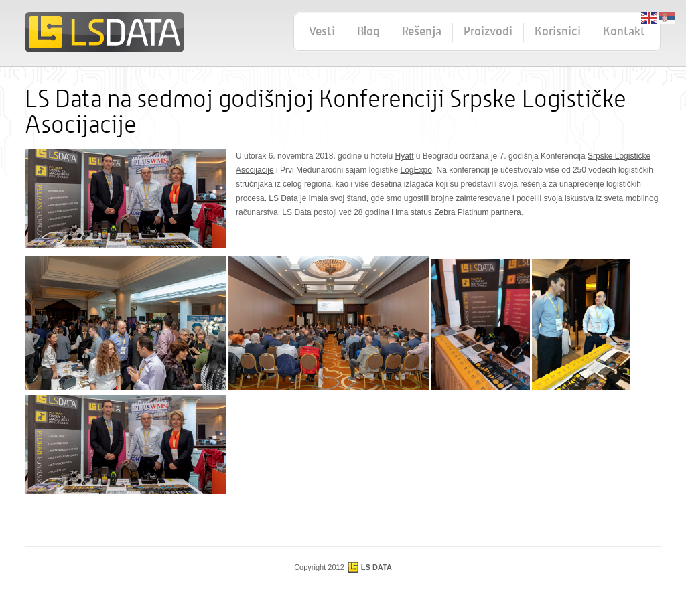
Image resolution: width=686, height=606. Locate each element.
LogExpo (415, 170)
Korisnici (558, 32)
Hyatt (404, 156)
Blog (368, 32)
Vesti (322, 32)
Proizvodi (488, 32)
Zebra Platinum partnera (477, 212)
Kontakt (624, 32)
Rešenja (421, 32)
